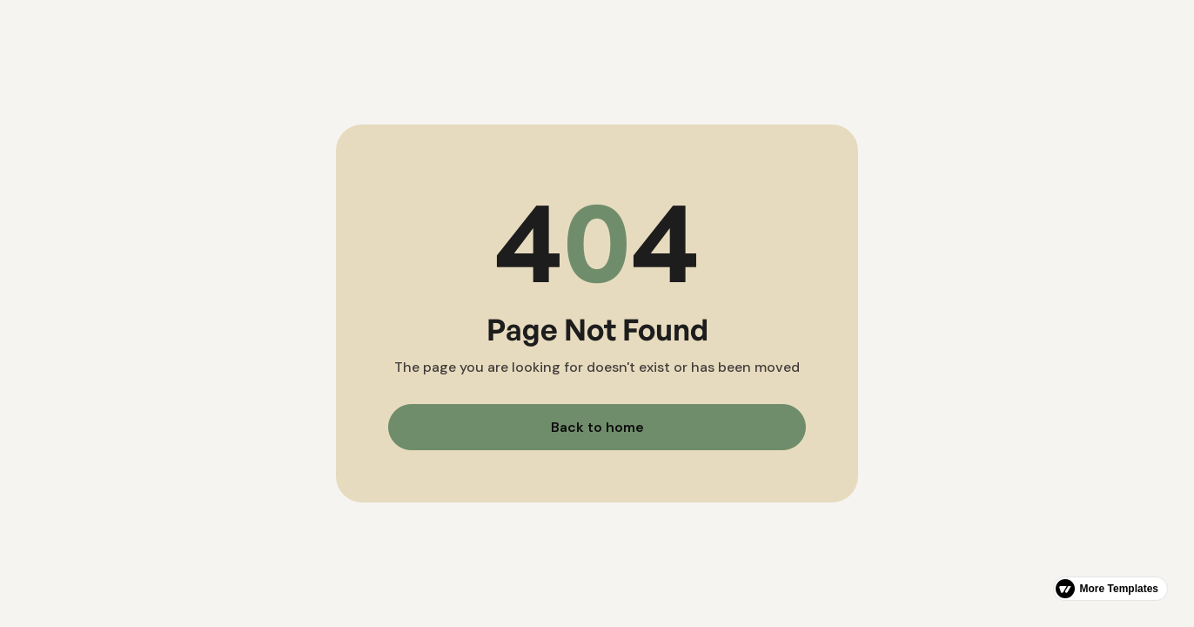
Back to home (597, 427)
